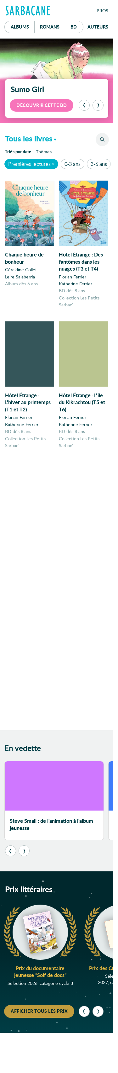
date (19, 151)
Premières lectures (29, 163)
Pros (102, 10)
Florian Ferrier (72, 277)
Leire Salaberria (20, 277)
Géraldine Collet (21, 269)
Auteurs (97, 27)
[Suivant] (98, 105)
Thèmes (44, 152)
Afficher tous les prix (39, 1013)
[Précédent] (84, 105)
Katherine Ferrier (75, 284)
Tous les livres (29, 138)
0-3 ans (73, 163)
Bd (76, 25)
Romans (49, 27)
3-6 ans (99, 163)
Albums (20, 27)
